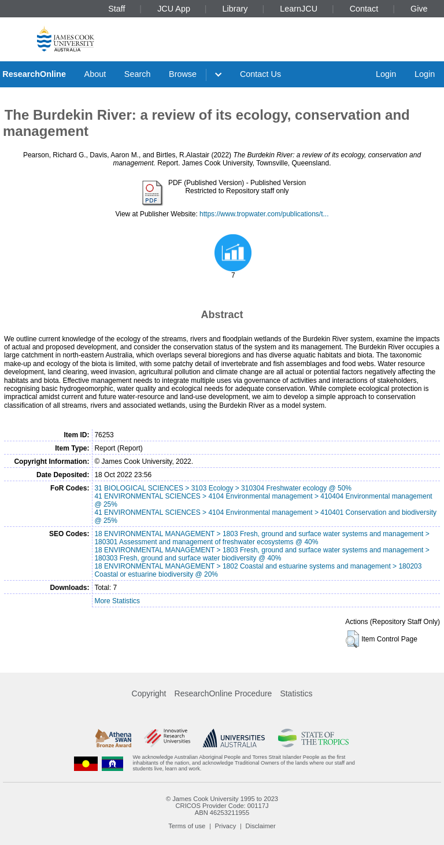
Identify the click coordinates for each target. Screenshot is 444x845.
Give (419, 8)
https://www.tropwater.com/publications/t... (263, 214)
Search (137, 74)
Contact (364, 8)
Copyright (149, 693)
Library (235, 8)
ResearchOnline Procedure (223, 693)
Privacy (225, 825)
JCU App (173, 8)
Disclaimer (261, 825)
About (95, 74)
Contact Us (260, 74)
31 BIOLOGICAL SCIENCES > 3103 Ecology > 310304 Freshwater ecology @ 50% (223, 488)
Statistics (296, 693)
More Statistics (117, 601)
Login (386, 74)
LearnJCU (298, 8)
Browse (183, 74)
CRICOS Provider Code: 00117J (221, 805)
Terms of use (186, 825)
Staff (116, 8)
